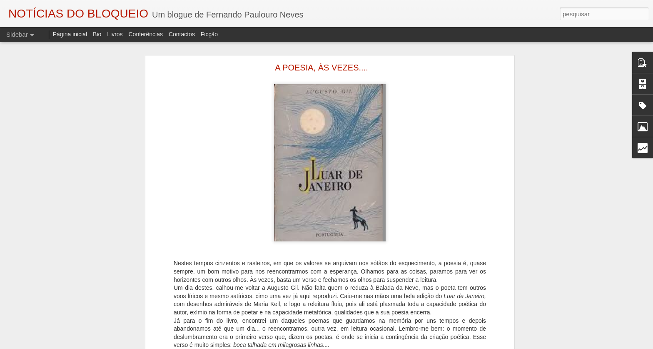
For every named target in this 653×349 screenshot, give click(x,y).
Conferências (145, 34)
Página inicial (70, 34)
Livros (114, 34)
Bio (97, 34)
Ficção (209, 34)
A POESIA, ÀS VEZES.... (321, 67)
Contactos (182, 34)
